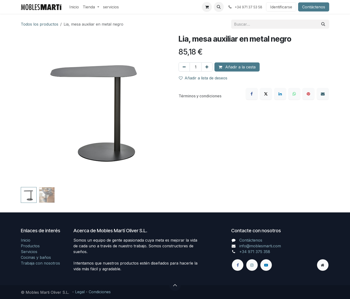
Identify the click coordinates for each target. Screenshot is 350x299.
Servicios (29, 251)
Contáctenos (313, 7)
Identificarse (281, 7)
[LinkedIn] (280, 94)
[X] (266, 94)
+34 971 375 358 (254, 251)
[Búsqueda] (323, 24)
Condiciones (100, 291)
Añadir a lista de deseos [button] (203, 78)
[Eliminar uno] (184, 67)
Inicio (25, 240)
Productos (30, 246)
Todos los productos (39, 24)
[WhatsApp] (294, 94)
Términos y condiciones (200, 96)
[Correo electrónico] (322, 94)
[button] (219, 7)
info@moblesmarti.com (260, 246)
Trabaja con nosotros (40, 263)
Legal (80, 291)
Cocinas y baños (36, 257)
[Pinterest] (308, 94)
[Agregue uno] (207, 67)
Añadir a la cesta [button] (237, 67)
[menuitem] (74, 7)
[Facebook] (251, 94)
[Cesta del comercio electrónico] (207, 7)
